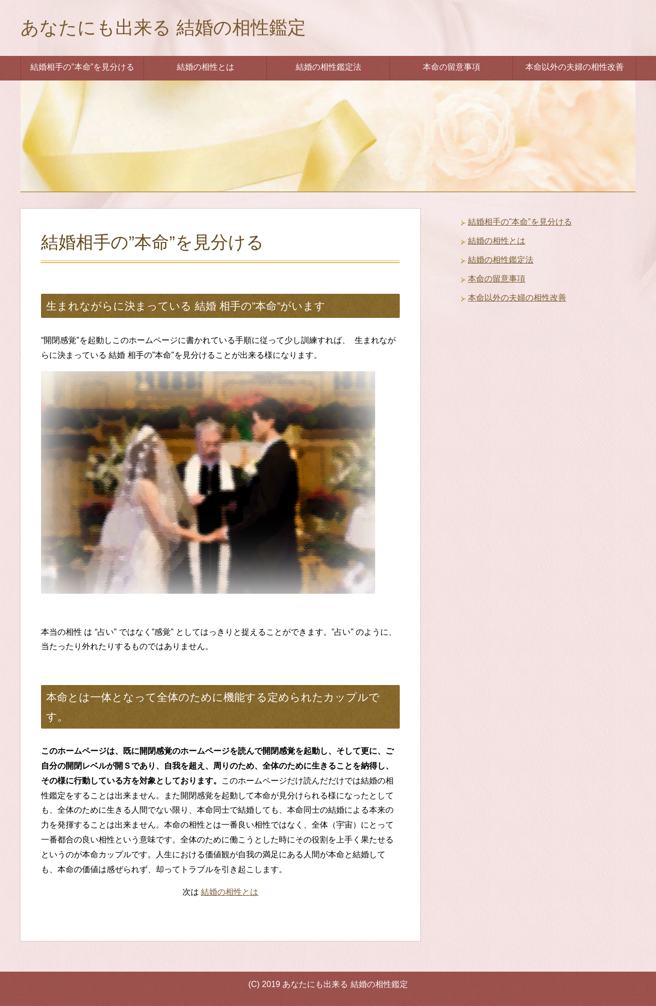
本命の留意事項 (451, 67)
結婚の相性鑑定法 (328, 67)
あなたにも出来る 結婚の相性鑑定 (163, 27)
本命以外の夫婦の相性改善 (574, 67)
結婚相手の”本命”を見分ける (82, 67)
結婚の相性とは (205, 67)
